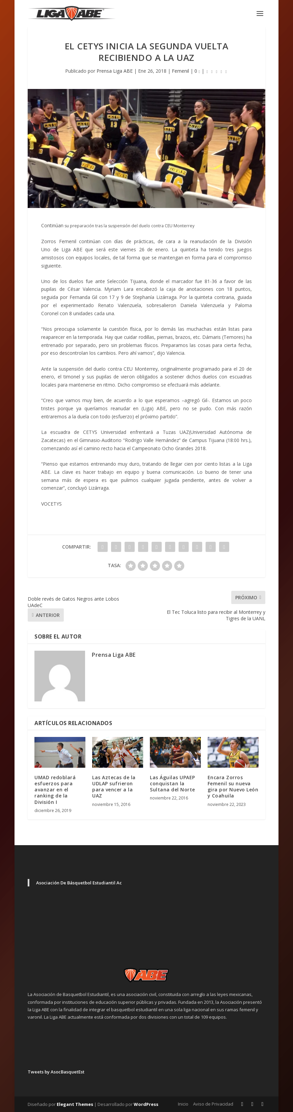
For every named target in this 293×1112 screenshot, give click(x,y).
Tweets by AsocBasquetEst (56, 1072)
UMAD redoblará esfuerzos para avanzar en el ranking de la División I (55, 789)
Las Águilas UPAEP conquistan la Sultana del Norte (172, 783)
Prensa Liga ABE (115, 71)
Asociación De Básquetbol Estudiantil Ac (79, 883)
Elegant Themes (75, 1104)
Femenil (180, 71)
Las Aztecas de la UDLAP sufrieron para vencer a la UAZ (114, 786)
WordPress (146, 1104)
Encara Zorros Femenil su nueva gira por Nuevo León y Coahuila (233, 786)
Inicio (183, 1104)
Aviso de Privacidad (213, 1104)
